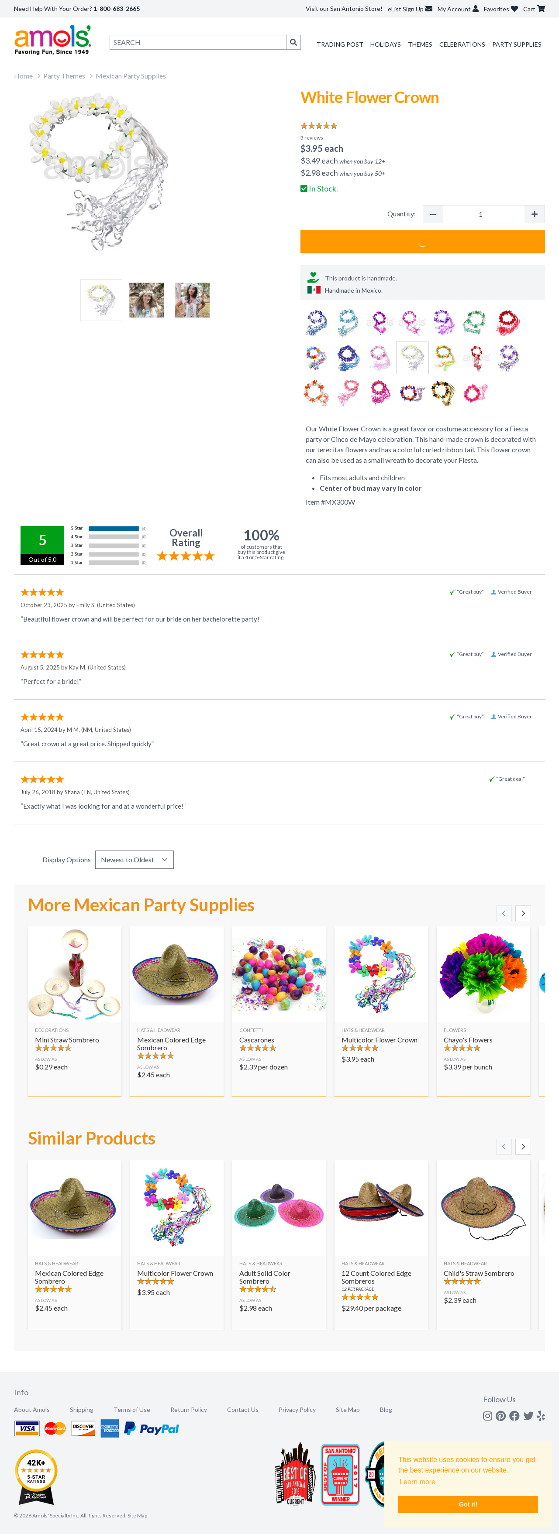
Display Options (66, 859)
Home (23, 76)
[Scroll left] (504, 913)
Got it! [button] (468, 1504)
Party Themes (64, 76)
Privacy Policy (297, 1409)
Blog (386, 1409)
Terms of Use (132, 1409)
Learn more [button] (417, 1482)
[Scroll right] (523, 913)
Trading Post (340, 44)
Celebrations (462, 44)
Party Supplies (517, 44)
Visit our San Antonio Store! (344, 8)
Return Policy (188, 1409)
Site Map (348, 1409)
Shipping (81, 1409)
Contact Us (243, 1409)
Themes (420, 44)
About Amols (32, 1409)
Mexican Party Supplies (131, 76)
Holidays (385, 44)
